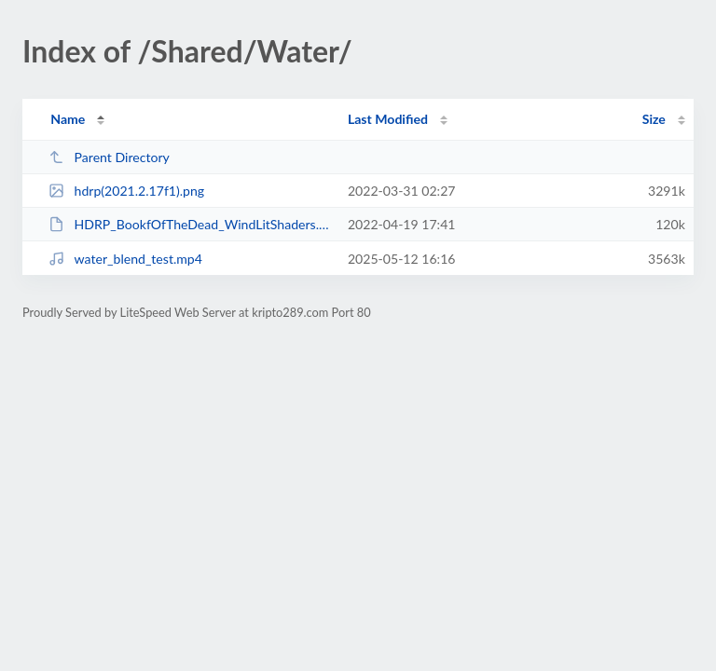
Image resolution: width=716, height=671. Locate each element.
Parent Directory (109, 157)
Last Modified (388, 119)
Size (654, 119)
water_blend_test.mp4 (125, 259)
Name (67, 119)
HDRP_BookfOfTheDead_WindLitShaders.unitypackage (189, 224)
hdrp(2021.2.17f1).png (126, 191)
